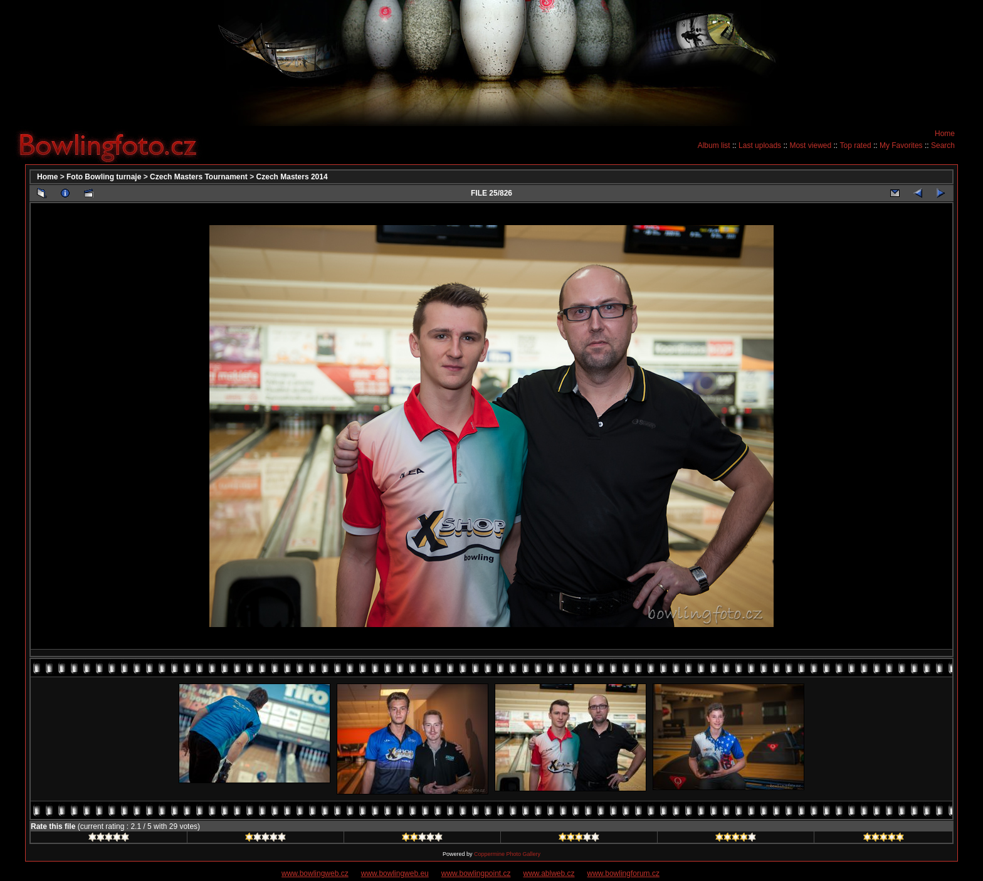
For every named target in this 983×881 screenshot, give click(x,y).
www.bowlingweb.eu (395, 873)
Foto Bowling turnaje (103, 176)
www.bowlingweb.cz (315, 873)
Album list (714, 145)
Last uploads (760, 145)
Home (945, 133)
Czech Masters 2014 (292, 176)
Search (943, 145)
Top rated (855, 145)
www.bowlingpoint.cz (476, 873)
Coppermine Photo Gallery (507, 854)
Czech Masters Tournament (199, 176)
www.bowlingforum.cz (623, 873)
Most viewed (810, 145)
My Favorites (901, 145)
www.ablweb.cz (549, 873)
